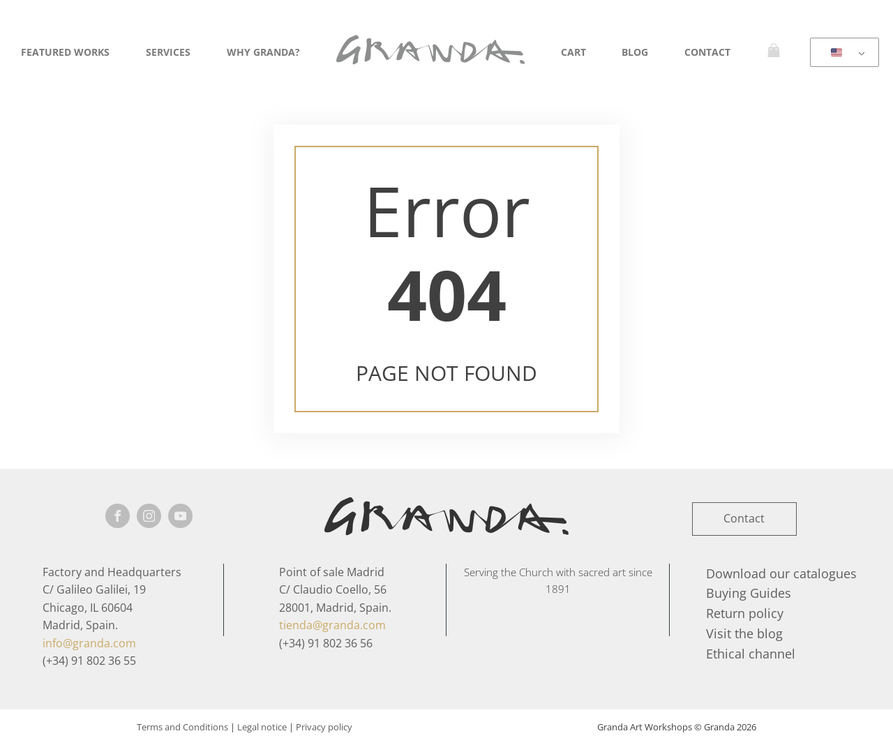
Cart (573, 52)
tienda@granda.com (332, 625)
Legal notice (262, 727)
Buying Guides (748, 593)
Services (168, 52)
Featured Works (65, 52)
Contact (707, 52)
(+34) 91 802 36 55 (89, 660)
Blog (635, 52)
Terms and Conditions (182, 727)
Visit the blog (744, 633)
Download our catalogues (781, 573)
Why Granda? (263, 52)
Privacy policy (324, 727)
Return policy (744, 613)
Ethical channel (750, 653)
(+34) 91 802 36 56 (326, 643)
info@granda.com (89, 643)
